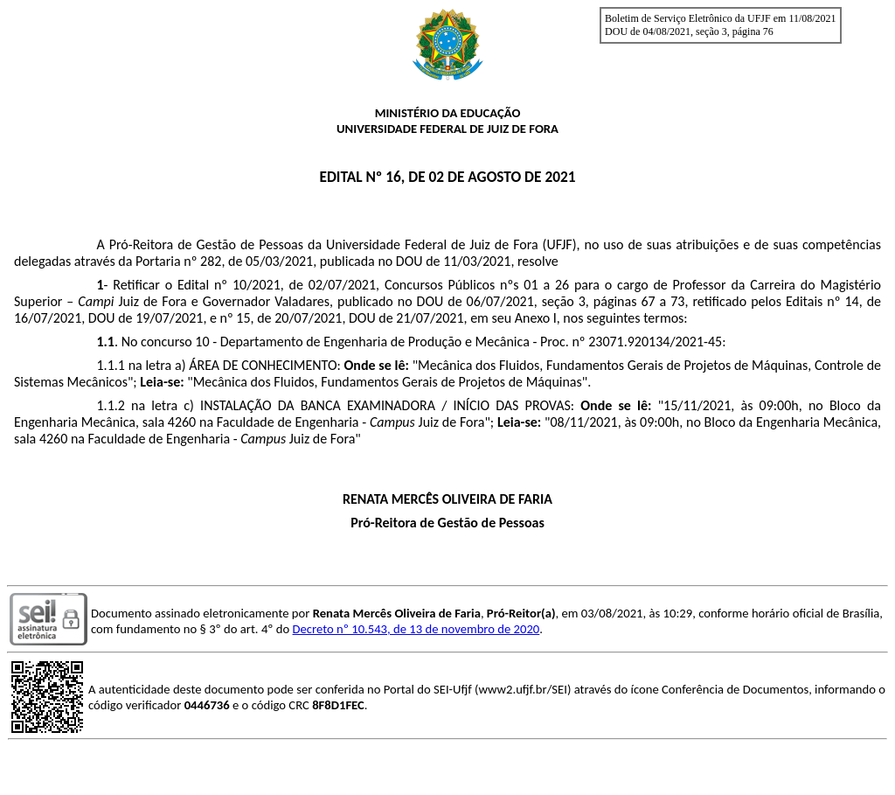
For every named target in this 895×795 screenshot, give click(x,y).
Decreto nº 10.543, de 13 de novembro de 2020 (416, 629)
